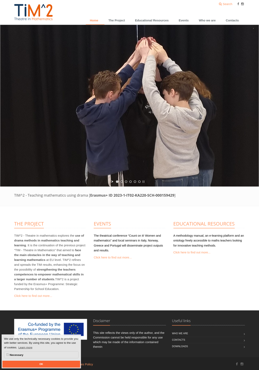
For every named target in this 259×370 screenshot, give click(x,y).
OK (41, 364)
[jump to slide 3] (126, 181)
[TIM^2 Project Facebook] (237, 364)
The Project (116, 20)
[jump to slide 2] (121, 181)
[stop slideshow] (143, 181)
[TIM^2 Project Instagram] (242, 364)
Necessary (14, 354)
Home (94, 20)
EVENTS (102, 223)
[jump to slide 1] (117, 181)
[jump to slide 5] (135, 181)
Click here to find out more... (33, 295)
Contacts (232, 20)
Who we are (207, 20)
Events (184, 20)
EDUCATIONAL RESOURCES (204, 223)
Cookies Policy (83, 364)
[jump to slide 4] (130, 181)
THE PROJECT (29, 223)
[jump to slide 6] (139, 181)
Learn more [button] (25, 347)
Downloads (180, 346)
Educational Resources (152, 20)
